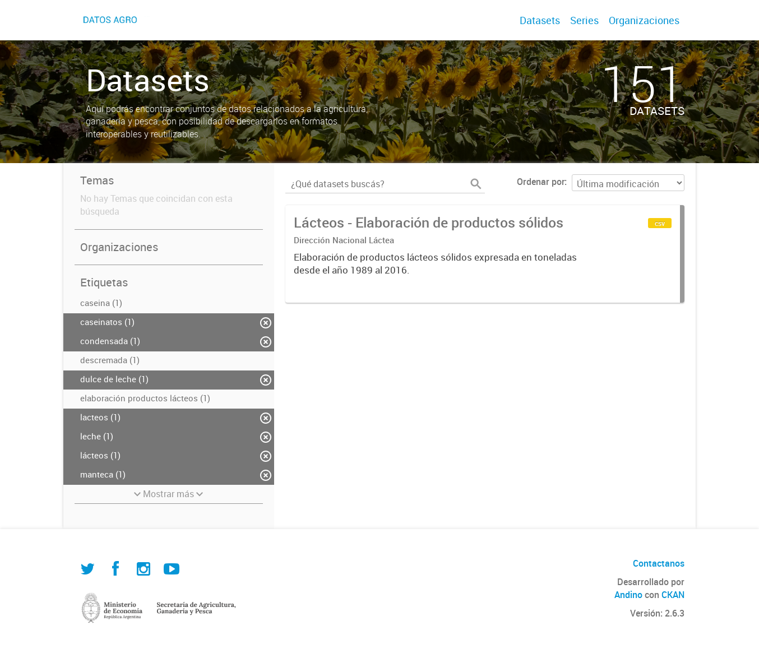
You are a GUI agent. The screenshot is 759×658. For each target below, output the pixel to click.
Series (584, 20)
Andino (628, 595)
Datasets (540, 20)
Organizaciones (644, 20)
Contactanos (658, 563)
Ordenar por (540, 181)
